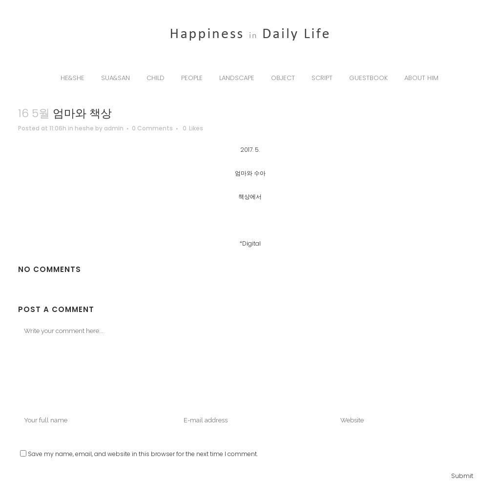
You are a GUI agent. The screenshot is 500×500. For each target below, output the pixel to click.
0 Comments (152, 128)
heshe (84, 128)
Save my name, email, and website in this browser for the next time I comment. (143, 454)
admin (114, 128)
